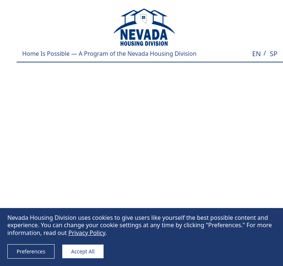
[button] (256, 54)
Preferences (31, 251)
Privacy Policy (86, 233)
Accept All (83, 251)
